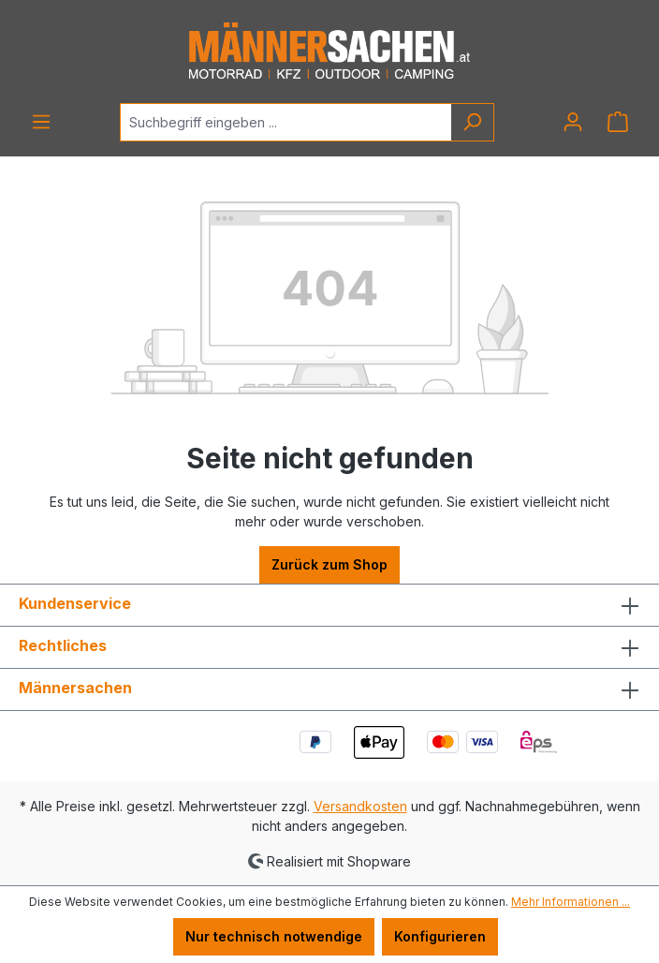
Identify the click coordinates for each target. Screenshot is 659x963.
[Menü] (41, 122)
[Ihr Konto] (572, 122)
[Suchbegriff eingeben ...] (285, 122)
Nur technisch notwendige (273, 936)
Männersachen (75, 687)
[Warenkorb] (617, 122)
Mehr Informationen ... (570, 902)
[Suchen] (472, 122)
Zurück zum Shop (329, 564)
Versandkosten (360, 806)
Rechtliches (63, 645)
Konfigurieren (440, 936)
